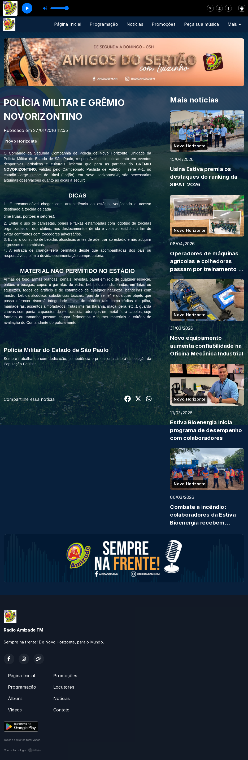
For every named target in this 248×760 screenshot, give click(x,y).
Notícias (135, 24)
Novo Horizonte (21, 141)
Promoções (164, 24)
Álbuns (15, 698)
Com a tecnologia (22, 750)
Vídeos (15, 709)
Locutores (63, 687)
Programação (104, 24)
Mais (234, 24)
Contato (61, 709)
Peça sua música (201, 24)
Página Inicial (67, 24)
